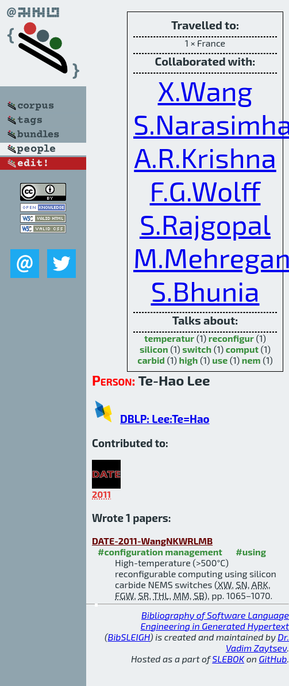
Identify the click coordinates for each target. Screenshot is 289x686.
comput (242, 349)
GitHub (273, 658)
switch (196, 349)
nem (251, 360)
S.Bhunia (205, 290)
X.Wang (205, 90)
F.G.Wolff (205, 190)
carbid (151, 360)
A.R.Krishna (205, 157)
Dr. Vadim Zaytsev (257, 642)
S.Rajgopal (205, 224)
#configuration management (160, 551)
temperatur (169, 338)
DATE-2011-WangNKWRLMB (152, 540)
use (220, 360)
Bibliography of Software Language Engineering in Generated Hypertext (215, 620)
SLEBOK (228, 658)
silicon (154, 349)
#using (251, 551)
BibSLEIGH (129, 636)
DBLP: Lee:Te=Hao (165, 418)
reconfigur (231, 338)
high (188, 360)
